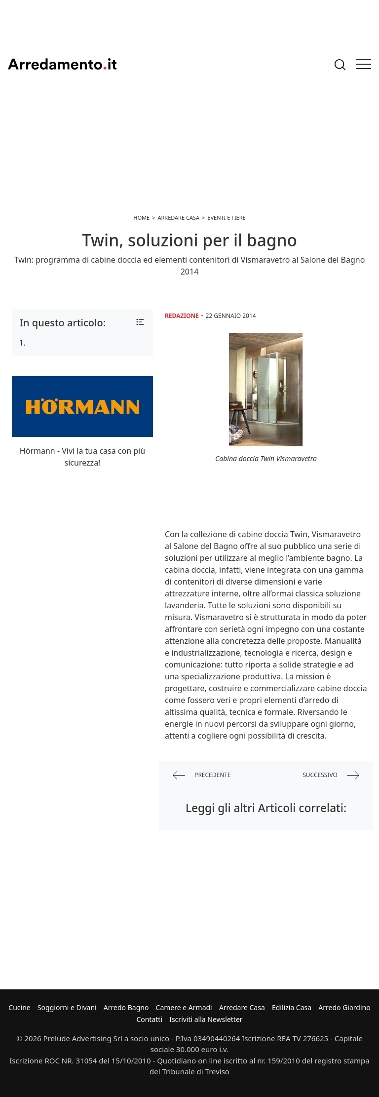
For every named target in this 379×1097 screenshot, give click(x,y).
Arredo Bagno (126, 1007)
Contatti (149, 1019)
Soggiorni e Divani (67, 1007)
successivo (331, 775)
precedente (202, 775)
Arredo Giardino (344, 1007)
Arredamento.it (62, 64)
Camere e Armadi (184, 1007)
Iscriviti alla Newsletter (205, 1019)
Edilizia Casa (291, 1007)
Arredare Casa (242, 1007)
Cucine (19, 1007)
